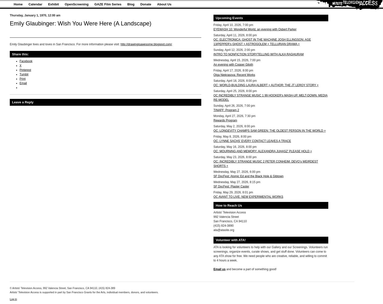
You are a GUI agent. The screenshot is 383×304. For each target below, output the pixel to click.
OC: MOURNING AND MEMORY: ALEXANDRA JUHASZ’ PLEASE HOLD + (262, 151)
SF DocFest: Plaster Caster (231, 186)
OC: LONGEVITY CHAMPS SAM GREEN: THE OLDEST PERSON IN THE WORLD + (269, 130)
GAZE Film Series (108, 4)
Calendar (35, 4)
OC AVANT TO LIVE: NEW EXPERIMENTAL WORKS (248, 197)
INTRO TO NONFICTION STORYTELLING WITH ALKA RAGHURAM (258, 54)
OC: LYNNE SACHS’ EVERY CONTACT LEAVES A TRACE (252, 141)
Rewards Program (225, 120)
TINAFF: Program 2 (226, 110)
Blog (130, 4)
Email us (219, 269)
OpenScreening (76, 4)
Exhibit (53, 4)
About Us (164, 4)
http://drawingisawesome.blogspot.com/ (146, 44)
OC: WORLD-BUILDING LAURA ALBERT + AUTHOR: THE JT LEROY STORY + (266, 85)
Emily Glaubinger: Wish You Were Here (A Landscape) (80, 23)
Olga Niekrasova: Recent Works (234, 75)
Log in (13, 299)
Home (18, 4)
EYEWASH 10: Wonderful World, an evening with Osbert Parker (255, 29)
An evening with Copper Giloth (233, 64)
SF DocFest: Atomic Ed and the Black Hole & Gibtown (248, 176)
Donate (145, 4)
